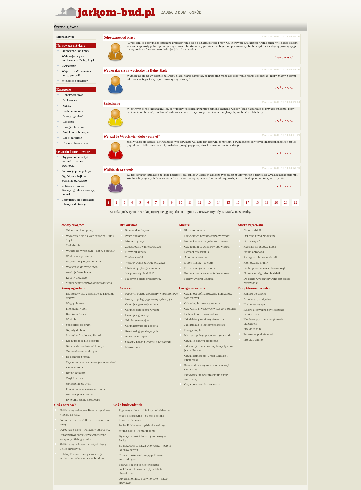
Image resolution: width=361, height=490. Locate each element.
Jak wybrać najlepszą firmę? (83, 335)
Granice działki (253, 230)
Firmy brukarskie (136, 251)
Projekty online (253, 339)
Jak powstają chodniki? (139, 273)
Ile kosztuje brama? (78, 356)
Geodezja (68, 121)
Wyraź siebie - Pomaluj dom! (137, 430)
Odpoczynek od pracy (75, 50)
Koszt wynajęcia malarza (200, 268)
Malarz (67, 105)
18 (256, 202)
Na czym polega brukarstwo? (143, 278)
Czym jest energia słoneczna (202, 384)
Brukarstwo (70, 100)
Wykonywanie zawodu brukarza (145, 262)
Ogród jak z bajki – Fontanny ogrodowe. (85, 429)
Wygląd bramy (75, 303)
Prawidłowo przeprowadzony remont (207, 235)
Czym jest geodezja (137, 315)
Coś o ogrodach (72, 137)
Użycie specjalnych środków (84, 261)
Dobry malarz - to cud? (198, 262)
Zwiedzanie (69, 65)
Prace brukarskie (135, 235)
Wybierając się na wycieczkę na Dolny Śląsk (135, 70)
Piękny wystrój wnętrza (199, 278)
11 (190, 202)
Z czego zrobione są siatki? (261, 257)
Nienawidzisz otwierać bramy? (85, 346)
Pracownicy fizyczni (138, 230)
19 (266, 202)
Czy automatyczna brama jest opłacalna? (91, 362)
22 (295, 202)
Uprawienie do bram (78, 383)
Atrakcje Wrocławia (78, 272)
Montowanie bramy (256, 262)
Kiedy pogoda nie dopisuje (82, 340)
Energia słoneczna (74, 127)
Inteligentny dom (76, 308)
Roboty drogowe (73, 94)
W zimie (71, 319)
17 (247, 202)
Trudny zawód (134, 257)
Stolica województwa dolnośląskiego (89, 282)
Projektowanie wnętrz (76, 132)
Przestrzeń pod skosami (258, 334)
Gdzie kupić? (252, 241)
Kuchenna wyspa (254, 304)
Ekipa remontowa (195, 230)
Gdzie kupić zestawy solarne (202, 303)
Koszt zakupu (74, 367)
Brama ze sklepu (76, 372)
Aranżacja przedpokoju (76, 171)
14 (218, 202)
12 (199, 202)
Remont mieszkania (196, 251)
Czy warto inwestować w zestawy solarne (210, 308)
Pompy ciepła (192, 330)
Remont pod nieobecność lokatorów (206, 273)
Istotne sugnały (134, 241)
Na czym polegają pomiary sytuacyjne (149, 299)
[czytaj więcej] (283, 57)
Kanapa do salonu (255, 293)
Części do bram (75, 378)
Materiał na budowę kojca (260, 246)
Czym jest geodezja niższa (141, 304)
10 (180, 202)
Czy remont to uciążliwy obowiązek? (207, 246)
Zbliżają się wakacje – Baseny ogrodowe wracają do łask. (78, 190)
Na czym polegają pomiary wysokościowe (151, 293)
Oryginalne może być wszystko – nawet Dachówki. (75, 161)
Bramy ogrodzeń (73, 116)
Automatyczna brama (79, 394)
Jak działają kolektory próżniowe (205, 324)
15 (228, 202)
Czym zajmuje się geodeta (141, 325)
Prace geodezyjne (136, 336)
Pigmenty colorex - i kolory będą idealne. (144, 410)
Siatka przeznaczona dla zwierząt (264, 268)
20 (276, 202)
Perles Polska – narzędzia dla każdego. (143, 425)
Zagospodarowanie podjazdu (143, 246)
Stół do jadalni (253, 328)
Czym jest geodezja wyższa (142, 309)
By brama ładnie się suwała (83, 399)
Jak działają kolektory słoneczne (204, 319)
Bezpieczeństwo (76, 313)
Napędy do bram (76, 330)
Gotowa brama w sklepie (81, 351)
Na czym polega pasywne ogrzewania (207, 335)
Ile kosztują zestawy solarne (201, 313)
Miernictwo (132, 347)
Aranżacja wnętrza (196, 257)
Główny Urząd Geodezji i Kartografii (148, 341)
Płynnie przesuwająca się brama (86, 388)
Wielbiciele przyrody (75, 80)
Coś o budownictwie (75, 143)
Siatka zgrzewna (254, 251)
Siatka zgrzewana (73, 110)
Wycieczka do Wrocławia (82, 266)
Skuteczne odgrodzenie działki (263, 273)
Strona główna (66, 27)
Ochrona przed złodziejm (259, 235)
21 (285, 202)
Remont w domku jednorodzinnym (206, 241)
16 (237, 202)
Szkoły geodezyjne (137, 320)
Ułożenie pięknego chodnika (143, 268)
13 (209, 202)
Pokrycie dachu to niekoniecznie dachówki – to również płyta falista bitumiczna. (140, 469)
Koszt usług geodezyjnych (141, 331)
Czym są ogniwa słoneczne (201, 340)
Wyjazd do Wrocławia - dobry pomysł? (132, 136)
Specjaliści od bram (78, 324)
